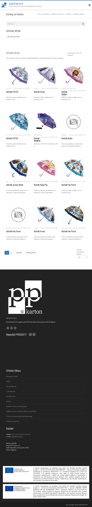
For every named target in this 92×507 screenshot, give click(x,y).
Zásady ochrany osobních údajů (16, 406)
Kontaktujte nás (11, 386)
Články (8, 381)
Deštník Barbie (67, 138)
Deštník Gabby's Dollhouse (65, 94)
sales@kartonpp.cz (17, 436)
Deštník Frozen (39, 91)
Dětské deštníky (13, 37)
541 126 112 (26, 434)
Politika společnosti (12, 421)
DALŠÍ (19, 253)
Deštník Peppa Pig (40, 184)
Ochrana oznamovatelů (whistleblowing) (19, 416)
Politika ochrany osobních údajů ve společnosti (21, 411)
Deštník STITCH (12, 91)
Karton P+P (16, 3)
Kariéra (8, 401)
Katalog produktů (12, 376)
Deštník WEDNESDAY (38, 139)
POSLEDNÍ (31, 253)
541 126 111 (16, 434)
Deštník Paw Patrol (69, 184)
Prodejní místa (10, 396)
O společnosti (10, 391)
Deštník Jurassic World (14, 184)
